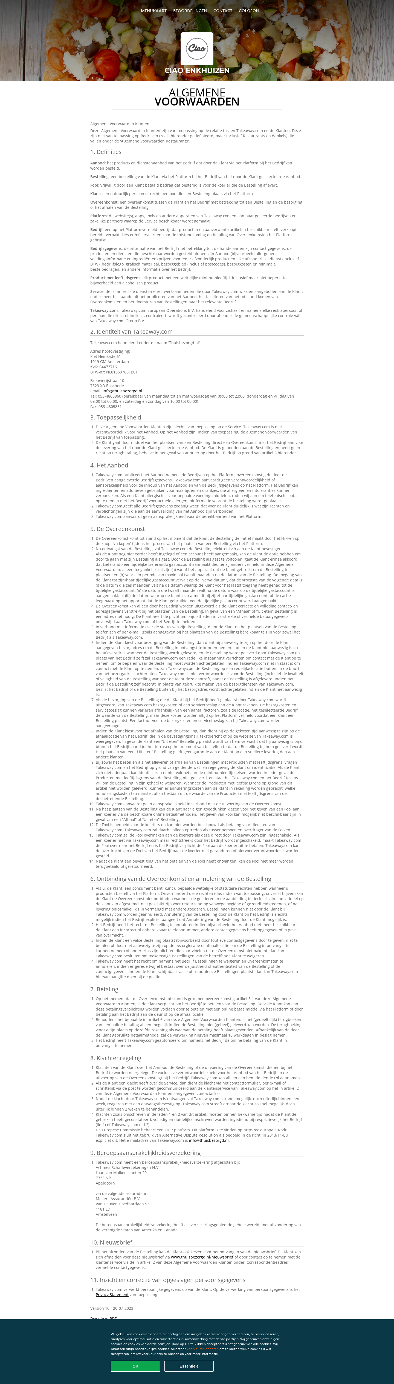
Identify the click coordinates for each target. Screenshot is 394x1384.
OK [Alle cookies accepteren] (135, 1366)
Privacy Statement (112, 1294)
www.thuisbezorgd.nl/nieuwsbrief (202, 1257)
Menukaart (154, 10)
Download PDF (103, 1318)
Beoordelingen (190, 10)
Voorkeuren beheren (203, 1349)
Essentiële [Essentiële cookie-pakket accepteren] (188, 1366)
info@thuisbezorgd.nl (122, 390)
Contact (222, 10)
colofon (249, 10)
